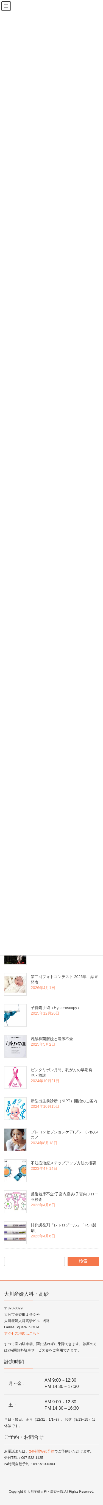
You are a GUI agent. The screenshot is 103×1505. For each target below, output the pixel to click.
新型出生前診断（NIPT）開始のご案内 (64, 1101)
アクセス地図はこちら (22, 1333)
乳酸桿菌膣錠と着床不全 (52, 1039)
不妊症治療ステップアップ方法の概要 (65, 1163)
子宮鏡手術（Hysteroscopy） (56, 1008)
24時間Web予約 (41, 1451)
